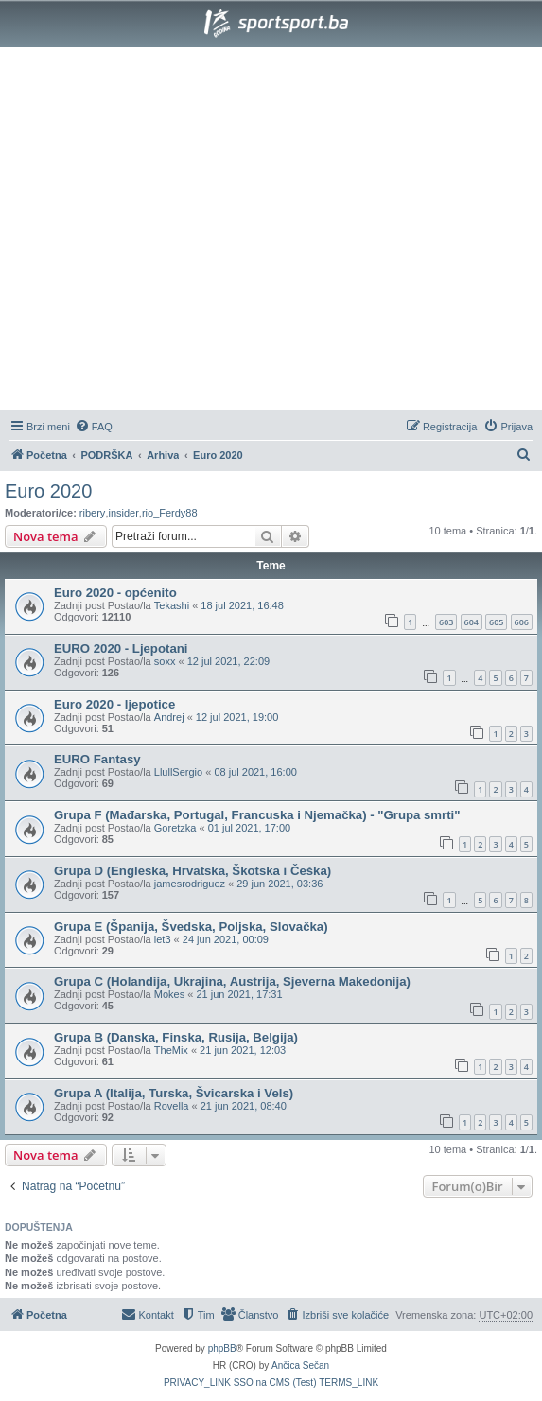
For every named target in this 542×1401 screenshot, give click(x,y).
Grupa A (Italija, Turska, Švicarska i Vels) (173, 1093)
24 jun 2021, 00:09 (226, 939)
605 (496, 622)
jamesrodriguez (189, 883)
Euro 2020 (48, 491)
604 (471, 622)
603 (446, 622)
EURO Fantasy (97, 759)
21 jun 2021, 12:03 (243, 1050)
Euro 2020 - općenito (115, 593)
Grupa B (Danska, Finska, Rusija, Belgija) (176, 1037)
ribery (92, 512)
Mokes (169, 994)
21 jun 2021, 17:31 (239, 994)
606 (522, 622)
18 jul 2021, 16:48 (242, 605)
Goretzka (175, 827)
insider (123, 512)
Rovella (171, 1106)
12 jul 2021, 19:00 (237, 717)
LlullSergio (178, 772)
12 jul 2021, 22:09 (228, 661)
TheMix (171, 1050)
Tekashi (171, 605)
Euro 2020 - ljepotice (114, 704)
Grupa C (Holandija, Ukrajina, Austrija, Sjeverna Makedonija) (232, 981)
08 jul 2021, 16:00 (255, 772)
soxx (165, 661)
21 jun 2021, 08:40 (244, 1106)
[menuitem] (94, 426)
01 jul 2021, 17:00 (249, 827)
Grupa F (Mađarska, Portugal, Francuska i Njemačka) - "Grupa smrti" (257, 815)
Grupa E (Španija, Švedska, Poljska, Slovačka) (191, 926)
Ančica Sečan (300, 1365)
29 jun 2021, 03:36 (279, 883)
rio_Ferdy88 (170, 512)
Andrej (169, 717)
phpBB (222, 1348)
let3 (162, 939)
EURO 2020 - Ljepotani (120, 648)
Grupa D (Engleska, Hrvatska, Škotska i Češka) (192, 871)
